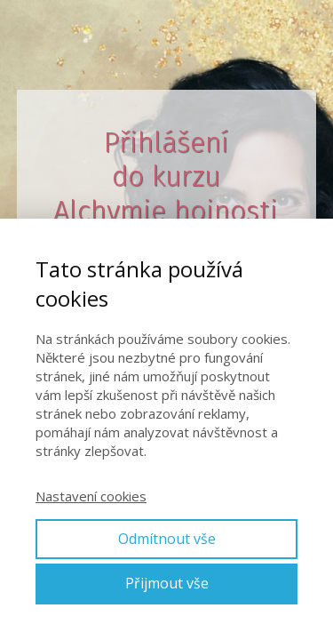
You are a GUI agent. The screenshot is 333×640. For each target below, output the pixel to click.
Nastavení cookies (91, 496)
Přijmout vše (167, 583)
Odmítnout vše (167, 538)
